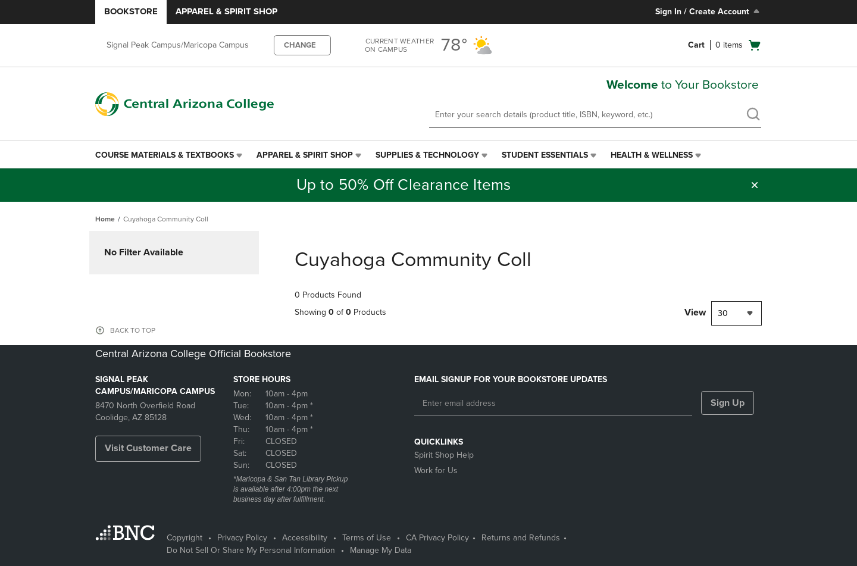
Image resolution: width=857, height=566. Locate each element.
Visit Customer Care (148, 448)
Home (105, 219)
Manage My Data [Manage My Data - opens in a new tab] (380, 550)
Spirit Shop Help (444, 455)
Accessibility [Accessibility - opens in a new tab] (304, 538)
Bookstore (131, 11)
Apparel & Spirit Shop (226, 11)
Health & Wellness (652, 155)
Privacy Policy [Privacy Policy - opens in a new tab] (242, 538)
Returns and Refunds (520, 538)
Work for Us (436, 470)
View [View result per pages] (695, 312)
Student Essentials (545, 155)
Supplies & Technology (427, 155)
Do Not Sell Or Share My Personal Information (251, 550)
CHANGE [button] (300, 45)
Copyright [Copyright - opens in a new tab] (184, 538)
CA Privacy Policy (437, 538)
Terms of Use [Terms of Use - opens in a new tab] (366, 538)
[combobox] (736, 313)
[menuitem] (170, 155)
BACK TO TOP (132, 330)
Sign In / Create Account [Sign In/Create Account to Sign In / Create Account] (708, 11)
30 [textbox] (723, 313)
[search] (753, 115)
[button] (755, 185)
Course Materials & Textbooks (164, 155)
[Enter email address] (553, 403)
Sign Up (728, 403)
